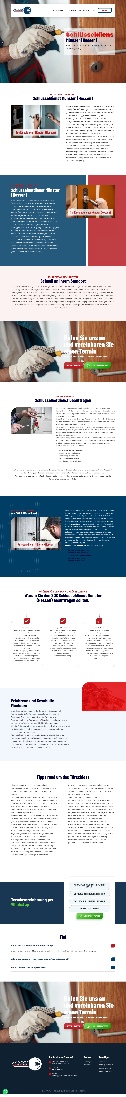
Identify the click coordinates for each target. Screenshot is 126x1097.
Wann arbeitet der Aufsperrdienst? (63, 970)
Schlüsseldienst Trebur (76, 561)
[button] (5, 1091)
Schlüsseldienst (58, 11)
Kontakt (105, 10)
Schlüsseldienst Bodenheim (78, 553)
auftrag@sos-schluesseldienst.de (64, 1078)
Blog (93, 11)
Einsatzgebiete (84, 11)
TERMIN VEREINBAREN (89, 918)
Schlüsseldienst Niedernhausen (79, 555)
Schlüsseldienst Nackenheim (78, 550)
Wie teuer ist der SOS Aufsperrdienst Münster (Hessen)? (63, 962)
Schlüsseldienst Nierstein (77, 558)
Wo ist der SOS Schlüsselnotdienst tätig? (63, 948)
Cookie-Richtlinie (105, 1071)
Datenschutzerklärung (107, 1074)
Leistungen (71, 11)
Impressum (103, 1064)
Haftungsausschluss (106, 1067)
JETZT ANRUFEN (74, 365)
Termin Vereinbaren (98, 365)
